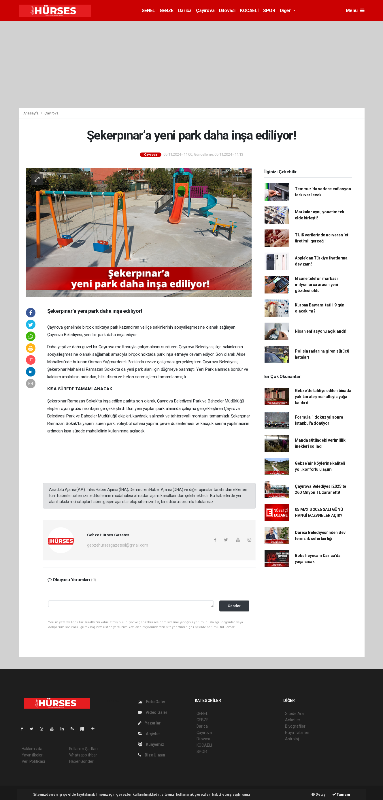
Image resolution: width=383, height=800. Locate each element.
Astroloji (292, 739)
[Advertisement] (192, 64)
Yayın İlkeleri (33, 755)
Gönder (234, 606)
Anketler (292, 720)
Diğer (286, 10)
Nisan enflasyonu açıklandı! (320, 331)
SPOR (269, 10)
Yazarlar (149, 723)
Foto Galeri (152, 701)
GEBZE (166, 10)
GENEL (148, 10)
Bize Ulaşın (151, 755)
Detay (319, 794)
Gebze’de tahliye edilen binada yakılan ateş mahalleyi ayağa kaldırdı (323, 396)
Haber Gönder (81, 761)
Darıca (185, 10)
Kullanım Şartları (83, 748)
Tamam (341, 794)
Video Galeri (153, 712)
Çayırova (205, 10)
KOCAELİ (249, 10)
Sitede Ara (294, 713)
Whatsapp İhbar (83, 755)
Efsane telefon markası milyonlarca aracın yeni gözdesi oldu (316, 284)
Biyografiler (295, 726)
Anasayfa (31, 113)
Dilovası (227, 10)
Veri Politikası (33, 761)
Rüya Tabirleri (297, 732)
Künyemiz (151, 744)
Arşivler (149, 733)
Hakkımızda (32, 748)
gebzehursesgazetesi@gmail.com (117, 545)
